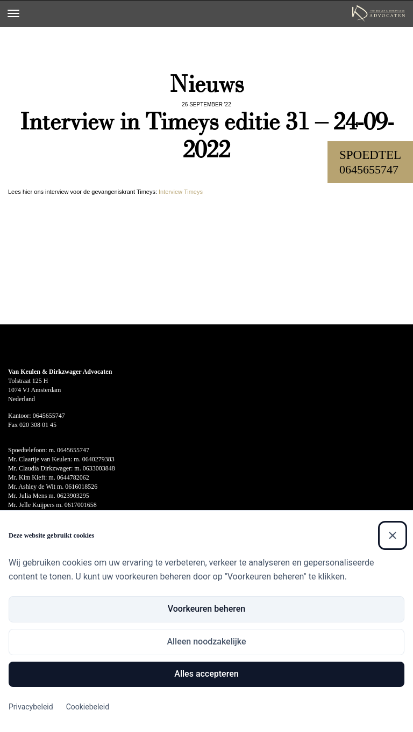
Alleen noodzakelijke (206, 641)
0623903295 (73, 495)
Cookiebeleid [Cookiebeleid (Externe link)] (87, 706)
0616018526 (81, 486)
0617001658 (81, 505)
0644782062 (73, 477)
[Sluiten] (392, 535)
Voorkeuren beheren (206, 609)
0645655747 (368, 169)
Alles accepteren (206, 674)
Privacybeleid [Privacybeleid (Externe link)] (31, 706)
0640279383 (98, 459)
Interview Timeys (181, 192)
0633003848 (99, 468)
